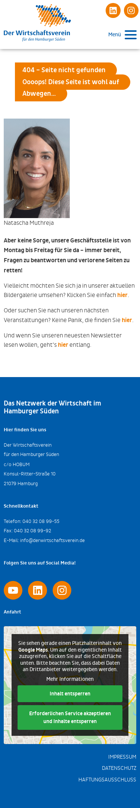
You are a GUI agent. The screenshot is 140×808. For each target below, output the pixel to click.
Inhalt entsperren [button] (70, 694)
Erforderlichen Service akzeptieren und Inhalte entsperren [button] (70, 718)
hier (122, 295)
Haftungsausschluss (107, 780)
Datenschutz (119, 768)
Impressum (122, 757)
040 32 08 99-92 (32, 530)
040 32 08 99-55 (40, 521)
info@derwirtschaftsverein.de (52, 540)
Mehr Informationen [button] (70, 679)
